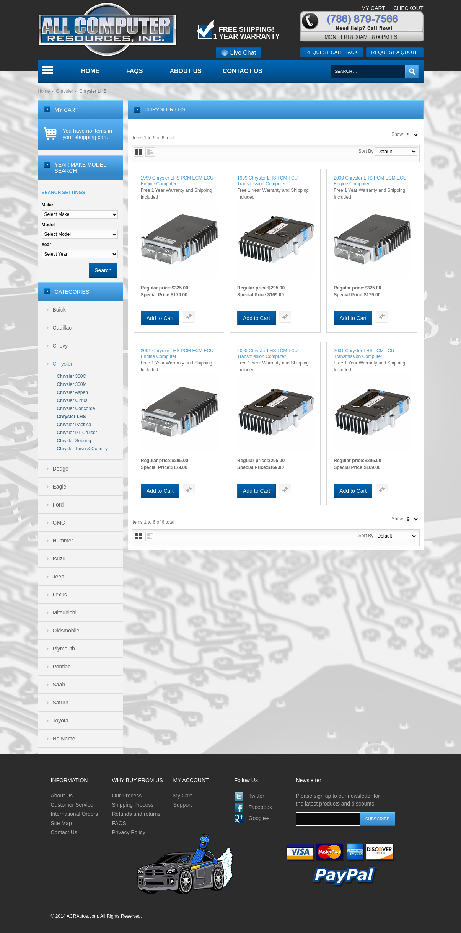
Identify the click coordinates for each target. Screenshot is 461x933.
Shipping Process (133, 805)
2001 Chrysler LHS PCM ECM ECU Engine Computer (177, 353)
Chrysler (64, 91)
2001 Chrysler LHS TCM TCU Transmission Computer (364, 353)
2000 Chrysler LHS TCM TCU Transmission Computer (267, 353)
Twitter (256, 796)
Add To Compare (189, 317)
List (150, 152)
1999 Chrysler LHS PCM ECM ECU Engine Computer (177, 180)
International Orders (74, 814)
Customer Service (72, 805)
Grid (138, 152)
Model (48, 224)
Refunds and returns (136, 814)
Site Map (61, 823)
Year (46, 244)
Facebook (260, 807)
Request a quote (394, 52)
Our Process (127, 795)
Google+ (259, 818)
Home (44, 91)
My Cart (182, 795)
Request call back (331, 52)
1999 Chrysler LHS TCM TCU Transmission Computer (267, 180)
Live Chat (238, 52)
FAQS (119, 823)
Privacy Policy (128, 832)
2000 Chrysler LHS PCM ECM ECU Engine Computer (370, 180)
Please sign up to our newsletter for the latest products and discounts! (338, 800)
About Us (62, 795)
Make (47, 205)
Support (182, 805)
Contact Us (64, 832)
